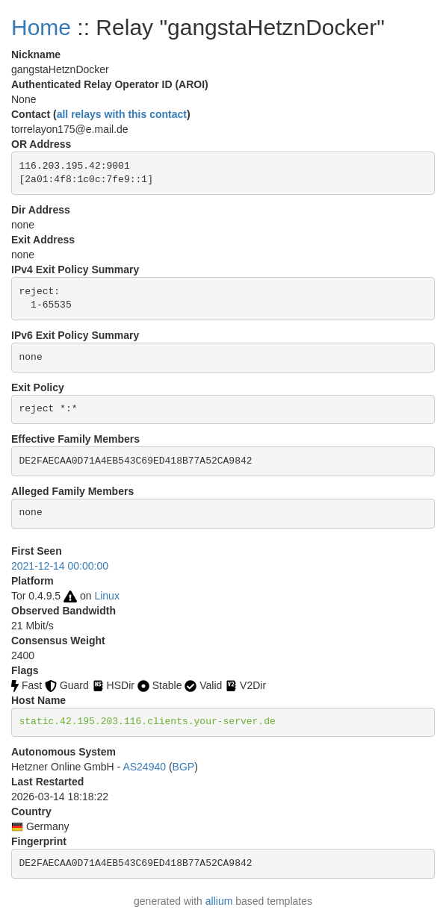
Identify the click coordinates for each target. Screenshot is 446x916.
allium (219, 901)
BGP (184, 767)
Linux (106, 596)
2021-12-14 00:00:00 (59, 566)
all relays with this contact (122, 114)
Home (41, 27)
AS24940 (144, 767)
